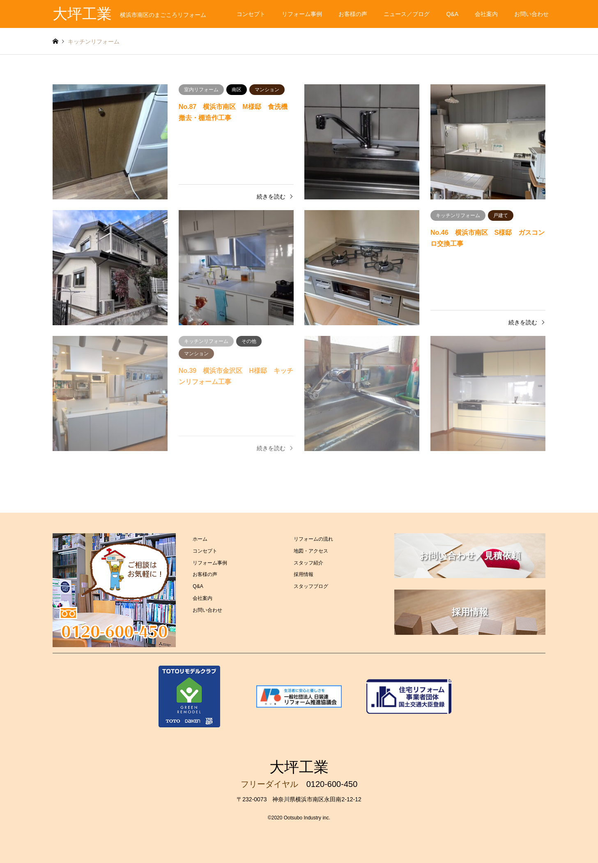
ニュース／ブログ (407, 14)
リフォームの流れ (313, 539)
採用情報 (303, 574)
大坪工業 (299, 767)
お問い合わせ (531, 14)
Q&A (452, 14)
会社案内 (486, 14)
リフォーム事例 (302, 14)
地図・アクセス (311, 551)
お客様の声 (352, 14)
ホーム (200, 539)
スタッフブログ (311, 586)
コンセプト (251, 14)
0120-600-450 (332, 784)
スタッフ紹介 (308, 563)
